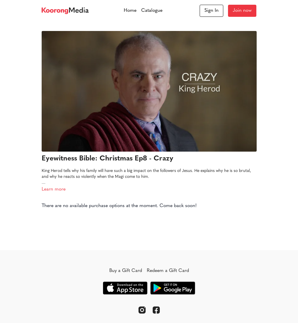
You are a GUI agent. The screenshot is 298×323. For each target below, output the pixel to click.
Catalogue (151, 10)
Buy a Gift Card (125, 270)
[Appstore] (125, 288)
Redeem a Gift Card (168, 270)
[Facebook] (156, 310)
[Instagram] (142, 310)
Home (130, 10)
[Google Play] (173, 288)
